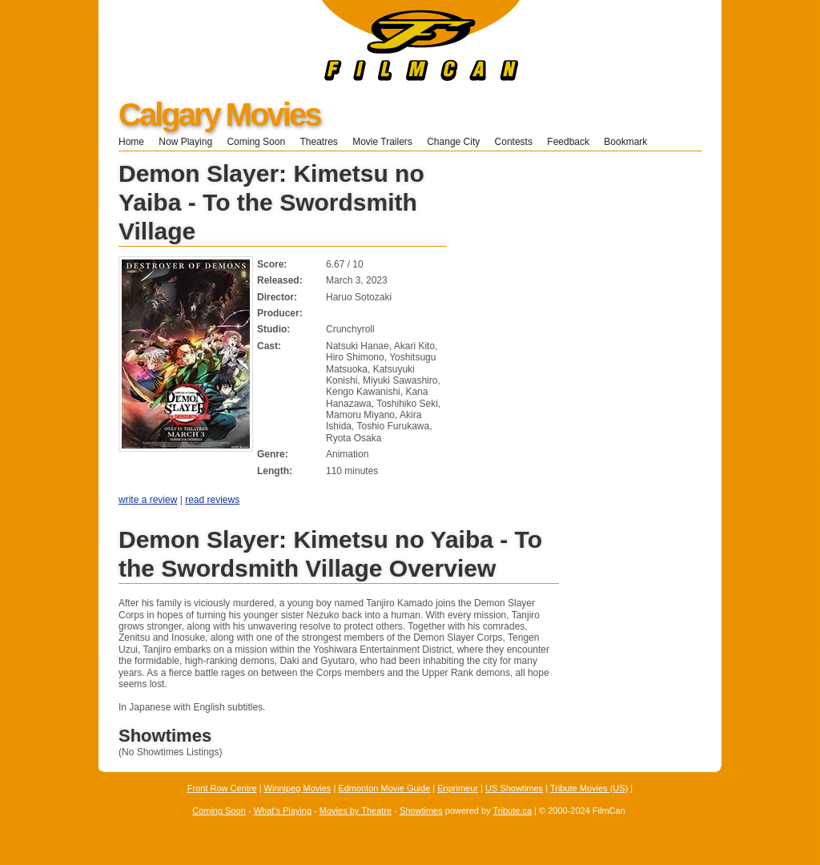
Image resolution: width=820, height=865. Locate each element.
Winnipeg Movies (298, 788)
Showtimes (421, 810)
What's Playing (283, 810)
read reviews (212, 499)
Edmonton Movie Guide (384, 788)
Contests (514, 141)
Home (131, 141)
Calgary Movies (219, 114)
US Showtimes (514, 788)
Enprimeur (457, 788)
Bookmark (630, 141)
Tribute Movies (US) (589, 788)
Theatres (318, 141)
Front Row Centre (222, 788)
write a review (148, 499)
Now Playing (185, 141)
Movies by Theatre (356, 810)
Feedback (568, 141)
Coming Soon (256, 141)
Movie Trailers (382, 141)
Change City (453, 141)
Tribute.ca (513, 810)
